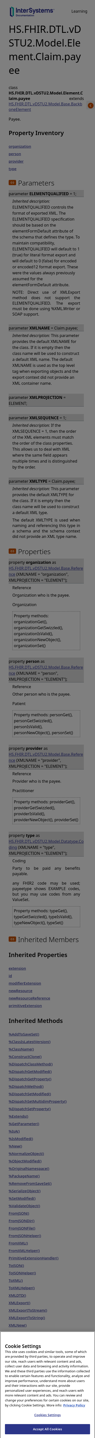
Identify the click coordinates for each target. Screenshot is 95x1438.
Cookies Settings (47, 1420)
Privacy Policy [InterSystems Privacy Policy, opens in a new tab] (74, 1411)
